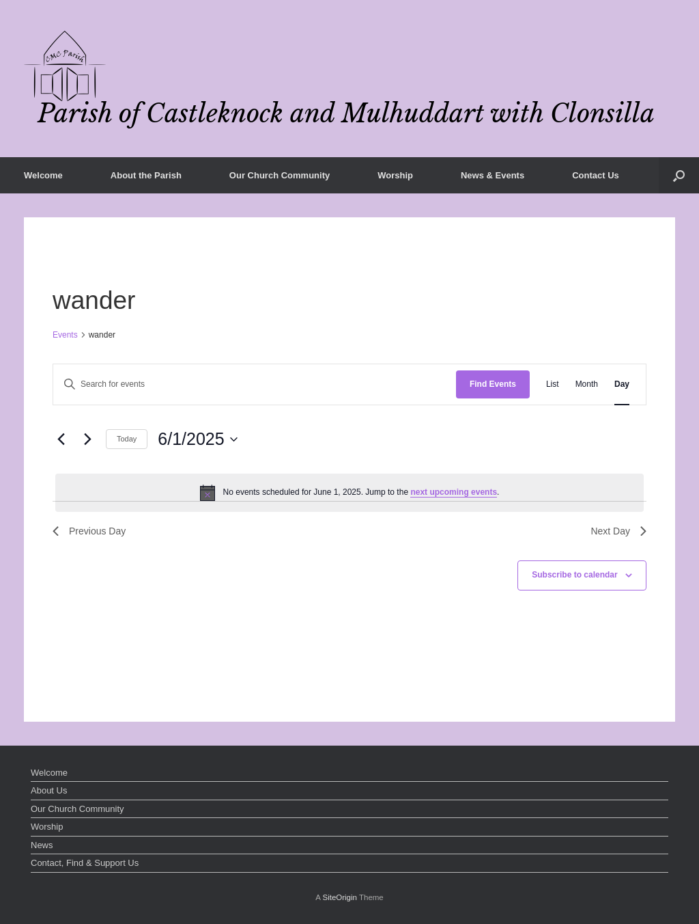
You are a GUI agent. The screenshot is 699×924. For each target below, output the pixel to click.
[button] (679, 175)
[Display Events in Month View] (586, 384)
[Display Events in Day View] (621, 384)
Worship (395, 175)
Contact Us (595, 175)
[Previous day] (61, 439)
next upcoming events (453, 492)
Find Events (493, 384)
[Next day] (87, 439)
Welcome (43, 175)
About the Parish (146, 175)
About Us (49, 790)
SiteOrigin (339, 897)
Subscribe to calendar (574, 575)
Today (127, 439)
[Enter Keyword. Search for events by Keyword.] (254, 384)
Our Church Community (279, 175)
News (42, 845)
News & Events (492, 175)
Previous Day (89, 531)
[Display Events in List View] (552, 384)
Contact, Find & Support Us (85, 863)
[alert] (349, 493)
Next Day (618, 531)
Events (65, 335)
